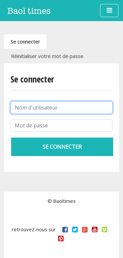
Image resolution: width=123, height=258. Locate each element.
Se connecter (25, 41)
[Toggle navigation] (109, 10)
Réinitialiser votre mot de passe (47, 56)
